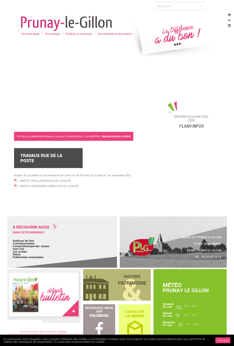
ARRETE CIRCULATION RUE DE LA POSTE (45, 181)
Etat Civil (18, 249)
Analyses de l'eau (23, 240)
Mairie (17, 254)
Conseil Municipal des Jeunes (31, 246)
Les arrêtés (20, 251)
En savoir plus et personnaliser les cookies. (79, 341)
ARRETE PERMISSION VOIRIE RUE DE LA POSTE (49, 186)
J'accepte (223, 340)
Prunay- (66, 22)
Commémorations (24, 243)
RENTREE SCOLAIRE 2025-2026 (191, 118)
